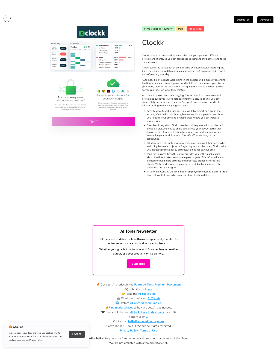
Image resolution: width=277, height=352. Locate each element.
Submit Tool (243, 19)
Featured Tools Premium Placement (157, 285)
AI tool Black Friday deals (147, 312)
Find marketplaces (121, 308)
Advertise (265, 19)
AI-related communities (145, 303)
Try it (93, 122)
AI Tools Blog (147, 294)
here (149, 289)
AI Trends (154, 298)
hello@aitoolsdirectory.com (146, 321)
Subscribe (138, 264)
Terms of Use (148, 331)
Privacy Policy (129, 331)
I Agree (76, 334)
